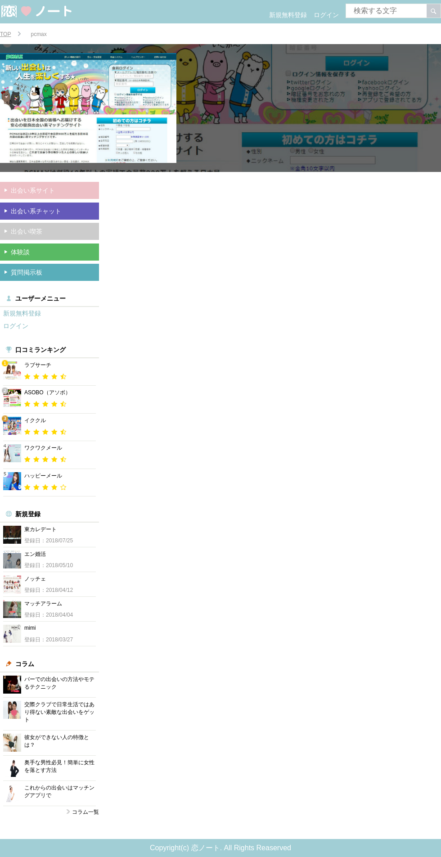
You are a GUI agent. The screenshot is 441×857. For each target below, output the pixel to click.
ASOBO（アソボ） (47, 392)
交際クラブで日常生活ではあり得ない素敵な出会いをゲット (59, 712)
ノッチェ (35, 579)
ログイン (326, 14)
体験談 (20, 252)
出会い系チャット (36, 211)
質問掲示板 (26, 272)
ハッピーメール (43, 476)
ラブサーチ (37, 365)
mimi (30, 628)
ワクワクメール (43, 448)
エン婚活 (35, 554)
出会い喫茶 (26, 231)
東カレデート (40, 529)
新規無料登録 (288, 14)
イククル (35, 420)
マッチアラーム (43, 603)
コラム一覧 (85, 812)
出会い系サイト (33, 190)
